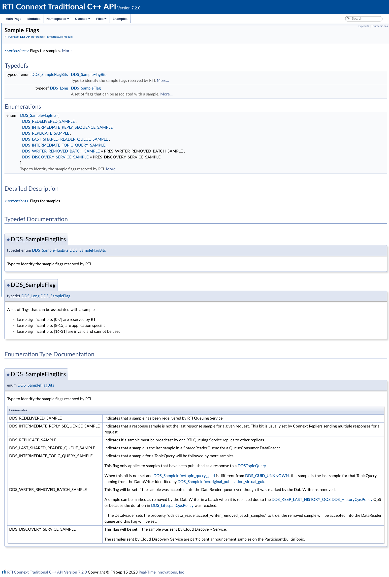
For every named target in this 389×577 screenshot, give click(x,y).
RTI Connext (18, 33)
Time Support (30, 104)
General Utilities (28, 229)
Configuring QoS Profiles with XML (43, 251)
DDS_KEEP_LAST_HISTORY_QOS (208, 517)
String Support (31, 197)
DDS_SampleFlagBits (124, 75)
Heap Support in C (34, 169)
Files (101, 19)
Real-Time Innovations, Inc (161, 572)
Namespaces (57, 19)
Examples (120, 19)
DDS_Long (133, 88)
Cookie (25, 153)
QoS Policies (29, 137)
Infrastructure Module (33, 93)
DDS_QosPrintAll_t (34, 202)
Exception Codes (33, 120)
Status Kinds (29, 131)
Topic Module (26, 77)
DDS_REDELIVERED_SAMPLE (123, 121)
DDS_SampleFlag (160, 88)
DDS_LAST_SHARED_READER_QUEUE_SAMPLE (139, 139)
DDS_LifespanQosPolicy (357, 517)
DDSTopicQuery (326, 466)
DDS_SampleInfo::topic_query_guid (258, 476)
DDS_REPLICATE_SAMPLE (120, 133)
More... (142, 51)
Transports (24, 213)
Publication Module (31, 82)
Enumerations (379, 26)
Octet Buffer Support (36, 186)
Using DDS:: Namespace (31, 60)
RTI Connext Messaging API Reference (45, 257)
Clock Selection (32, 98)
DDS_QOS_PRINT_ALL (37, 208)
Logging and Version (31, 224)
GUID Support (31, 109)
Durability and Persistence (36, 240)
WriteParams (30, 164)
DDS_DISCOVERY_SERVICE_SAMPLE (130, 157)
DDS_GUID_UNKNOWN (341, 476)
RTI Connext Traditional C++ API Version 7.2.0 (47, 572)
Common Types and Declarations (37, 44)
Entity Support (31, 142)
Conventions (22, 55)
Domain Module (28, 71)
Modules (33, 19)
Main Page (13, 19)
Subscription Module (32, 88)
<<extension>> (91, 51)
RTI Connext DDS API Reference (37, 66)
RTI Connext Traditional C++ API (29, 28)
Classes (82, 19)
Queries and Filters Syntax (36, 218)
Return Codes (30, 126)
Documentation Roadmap (32, 49)
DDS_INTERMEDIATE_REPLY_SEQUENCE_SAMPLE (142, 127)
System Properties (30, 246)
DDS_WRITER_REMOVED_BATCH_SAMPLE (135, 151)
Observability (26, 235)
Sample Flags (30, 158)
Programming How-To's (30, 262)
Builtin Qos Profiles (35, 175)
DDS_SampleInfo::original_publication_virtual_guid (223, 488)
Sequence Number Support (41, 115)
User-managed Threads (38, 180)
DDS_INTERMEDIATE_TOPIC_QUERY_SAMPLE (138, 145)
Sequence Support (34, 191)
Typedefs (363, 26)
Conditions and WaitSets (39, 148)
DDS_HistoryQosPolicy (259, 517)
